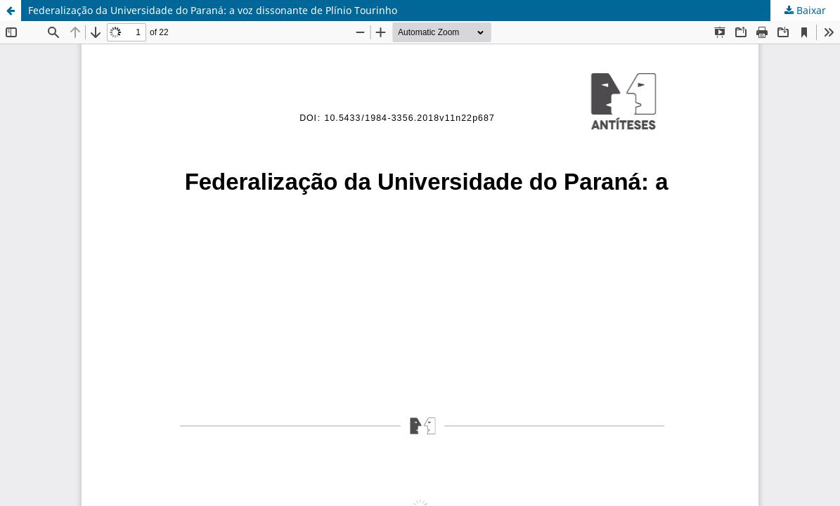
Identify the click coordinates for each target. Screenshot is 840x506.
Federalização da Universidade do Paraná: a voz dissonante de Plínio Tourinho (212, 10)
